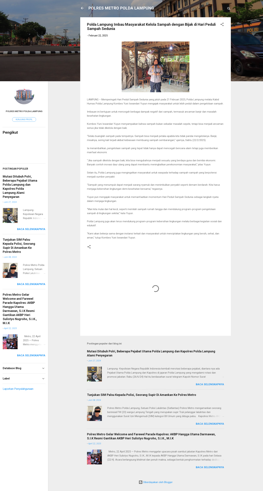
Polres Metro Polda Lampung (24, 111)
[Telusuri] (229, 9)
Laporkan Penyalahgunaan (18, 388)
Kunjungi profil (24, 119)
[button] (222, 25)
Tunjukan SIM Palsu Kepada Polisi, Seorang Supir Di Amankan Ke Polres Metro (141, 395)
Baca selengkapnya (210, 384)
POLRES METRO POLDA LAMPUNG (121, 8)
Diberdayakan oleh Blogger (156, 482)
